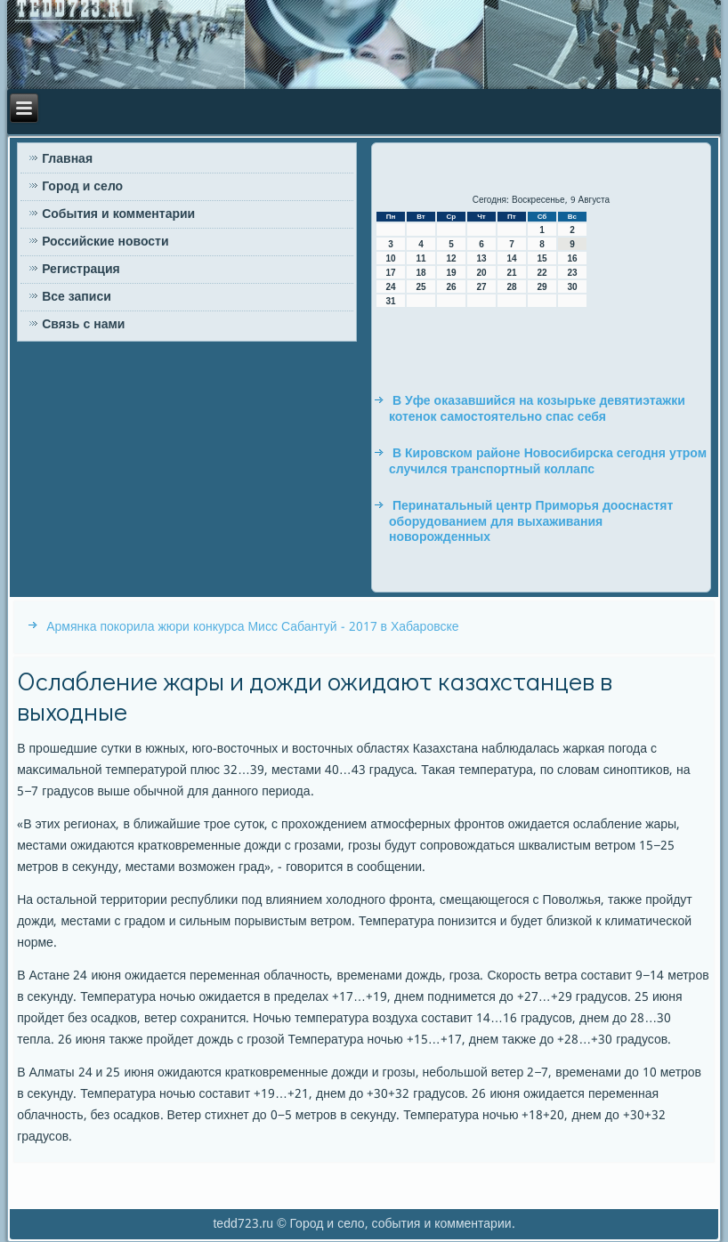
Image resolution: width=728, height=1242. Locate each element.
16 (572, 258)
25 (420, 287)
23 (572, 273)
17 (390, 273)
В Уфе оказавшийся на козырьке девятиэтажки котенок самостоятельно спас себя (537, 409)
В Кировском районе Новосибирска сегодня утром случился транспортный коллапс (548, 461)
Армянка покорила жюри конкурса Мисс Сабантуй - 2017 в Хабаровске (252, 627)
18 (420, 273)
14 (511, 258)
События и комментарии (118, 214)
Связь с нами (83, 324)
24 (390, 287)
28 (511, 287)
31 (390, 301)
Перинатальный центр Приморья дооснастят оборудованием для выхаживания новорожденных (531, 522)
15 (541, 258)
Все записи (76, 297)
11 (420, 258)
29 (541, 287)
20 (481, 273)
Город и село (82, 187)
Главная (67, 159)
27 (481, 287)
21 (511, 273)
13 (481, 258)
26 (451, 287)
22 (541, 273)
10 (390, 258)
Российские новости (105, 242)
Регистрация (81, 269)
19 (451, 273)
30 (572, 287)
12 (451, 258)
